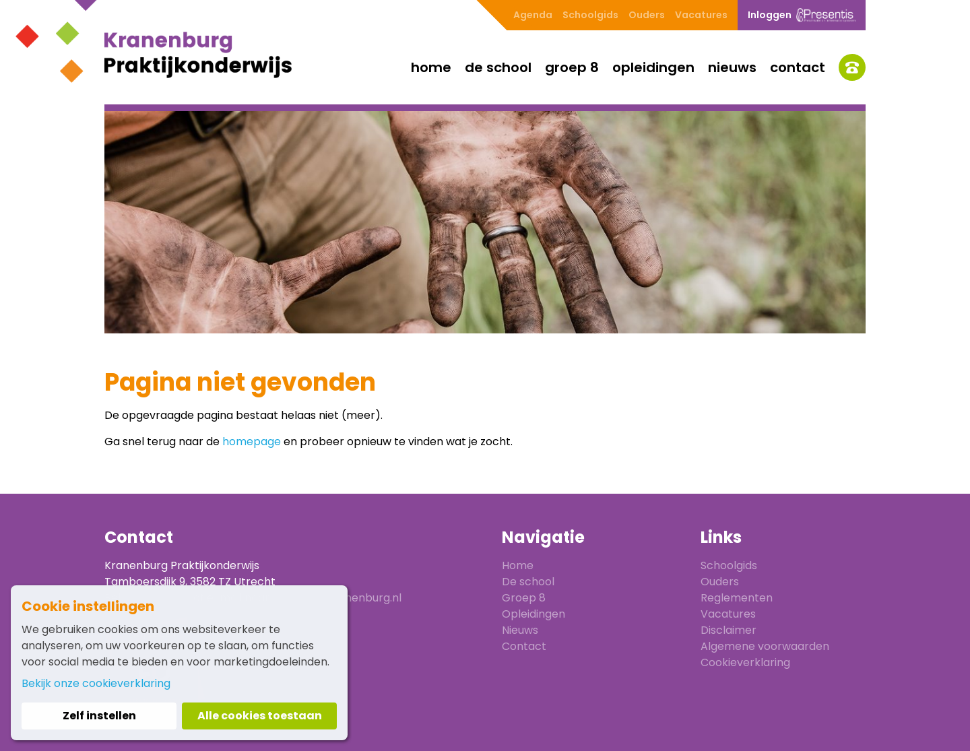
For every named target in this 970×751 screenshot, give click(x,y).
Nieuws (732, 67)
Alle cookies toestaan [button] (259, 715)
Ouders (646, 15)
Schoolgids (590, 15)
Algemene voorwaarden (765, 646)
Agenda (532, 15)
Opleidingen (653, 67)
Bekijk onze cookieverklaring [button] (96, 683)
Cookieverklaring (745, 662)
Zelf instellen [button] (99, 715)
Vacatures (701, 15)
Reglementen (737, 598)
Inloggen (801, 15)
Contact (797, 67)
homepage (251, 441)
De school (498, 67)
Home (431, 67)
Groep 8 (572, 67)
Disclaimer (728, 630)
